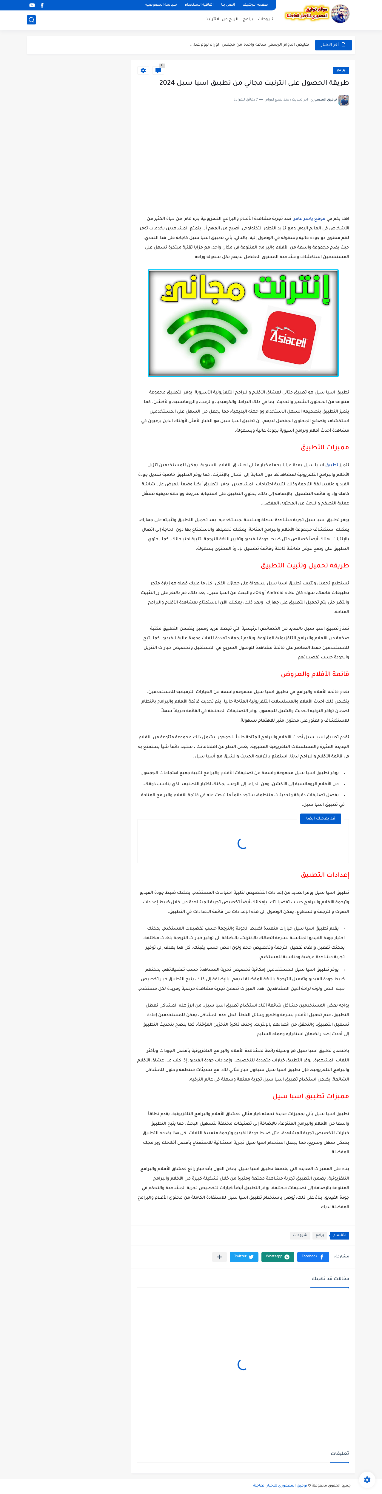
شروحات (266, 19)
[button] (313, 1257)
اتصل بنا (228, 5)
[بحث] (31, 19)
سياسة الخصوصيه (161, 5)
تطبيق (331, 465)
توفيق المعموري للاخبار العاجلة (280, 1486)
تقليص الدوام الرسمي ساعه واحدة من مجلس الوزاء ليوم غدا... (249, 45)
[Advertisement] (243, 150)
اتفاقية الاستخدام (199, 5)
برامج (248, 19)
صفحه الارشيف (255, 5)
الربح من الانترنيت (221, 19)
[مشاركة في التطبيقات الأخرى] (219, 1257)
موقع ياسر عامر (309, 219)
